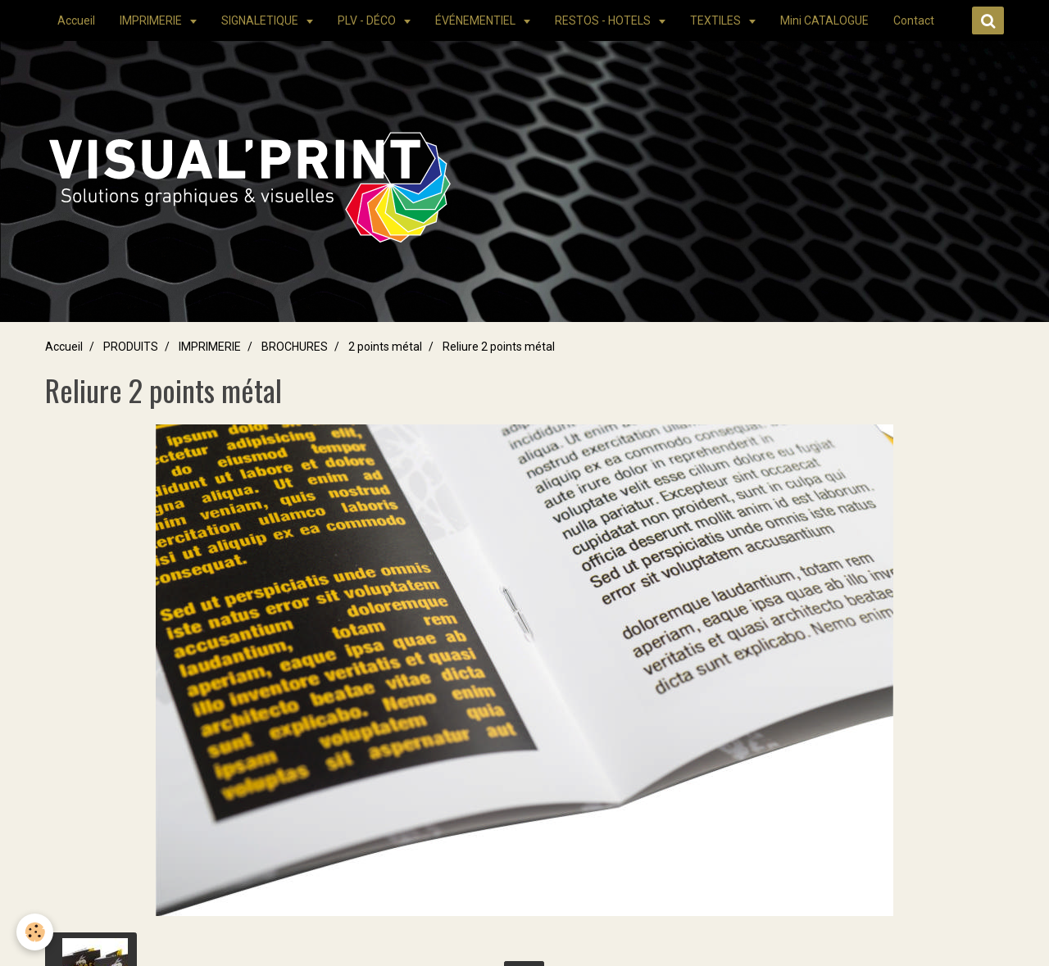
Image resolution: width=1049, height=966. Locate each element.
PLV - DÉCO (368, 20)
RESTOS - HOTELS (604, 20)
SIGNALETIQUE (261, 20)
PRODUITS (130, 346)
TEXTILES (716, 20)
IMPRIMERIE (152, 20)
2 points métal (385, 346)
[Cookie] (34, 932)
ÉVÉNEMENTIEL (476, 20)
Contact (913, 20)
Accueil (76, 20)
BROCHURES (294, 346)
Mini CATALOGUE (824, 20)
